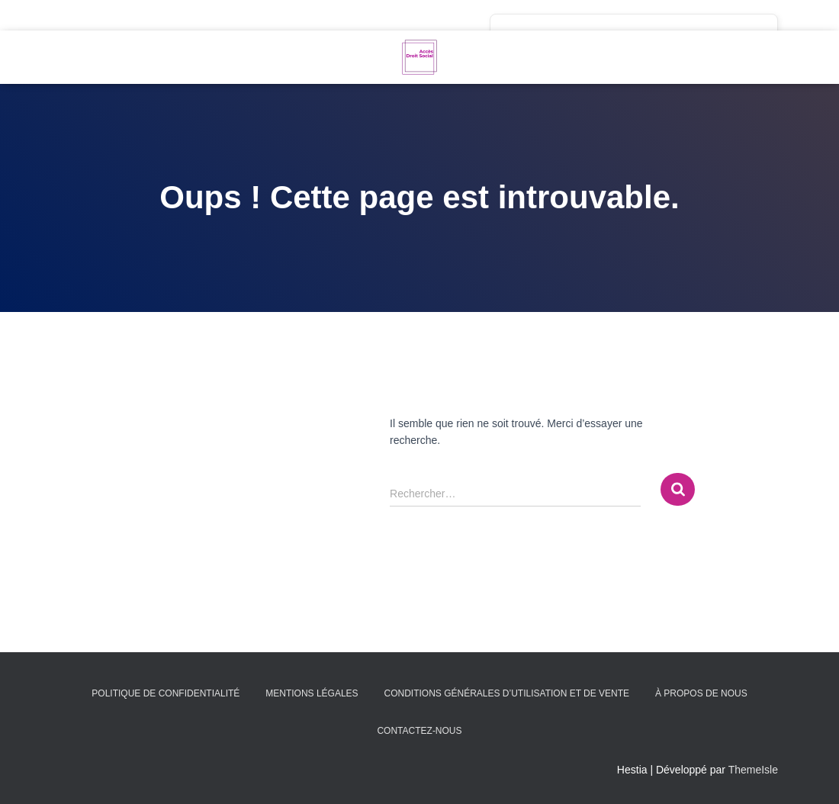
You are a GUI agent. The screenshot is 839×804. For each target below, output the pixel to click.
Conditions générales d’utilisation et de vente (506, 693)
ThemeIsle (753, 770)
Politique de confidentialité (165, 693)
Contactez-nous (419, 730)
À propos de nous (701, 693)
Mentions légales (311, 693)
